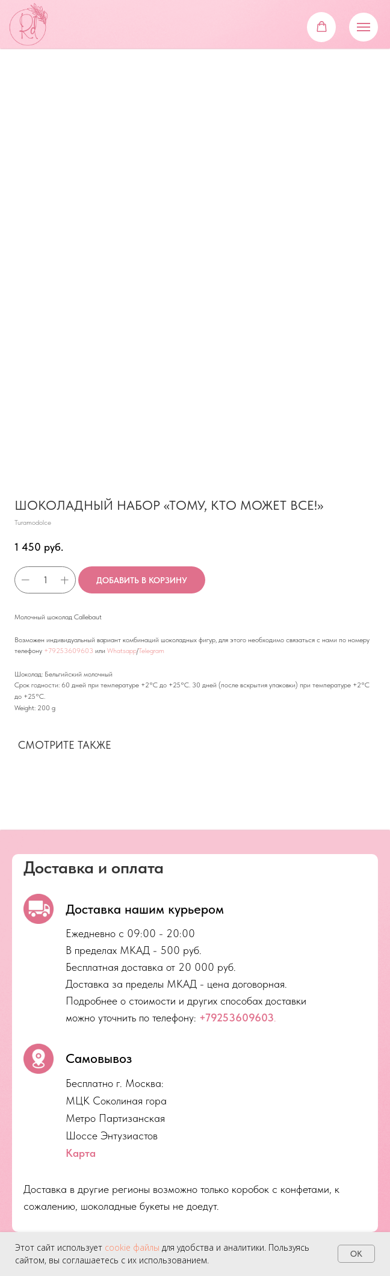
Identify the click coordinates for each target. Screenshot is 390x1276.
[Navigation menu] (363, 27)
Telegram (151, 650)
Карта (81, 1153)
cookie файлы (132, 1247)
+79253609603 (68, 650)
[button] (321, 27)
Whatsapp (122, 650)
